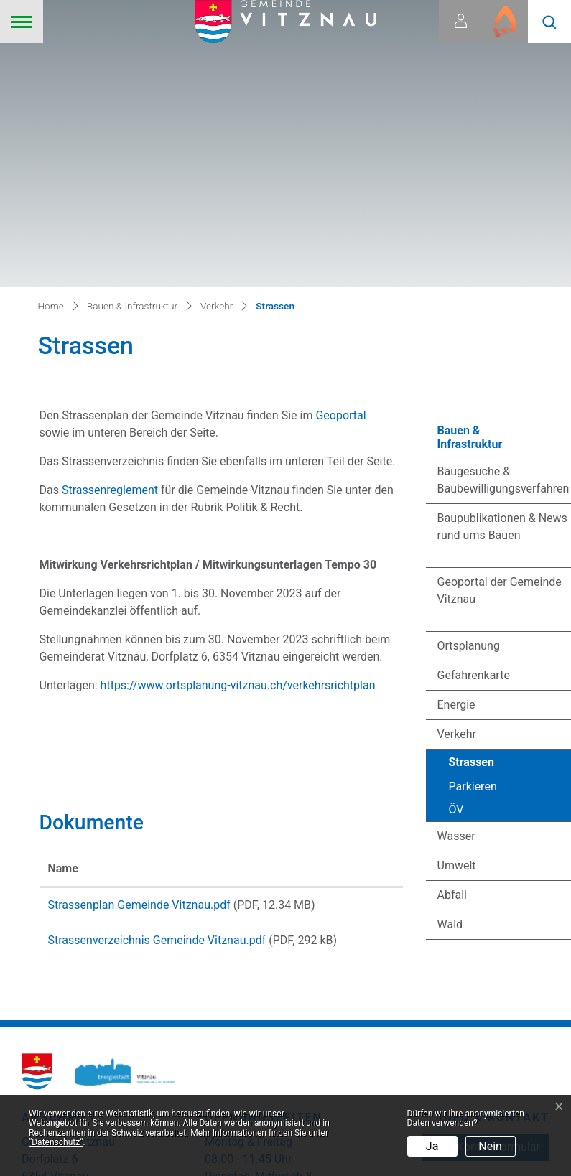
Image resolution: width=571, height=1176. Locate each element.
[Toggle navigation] (21, 21)
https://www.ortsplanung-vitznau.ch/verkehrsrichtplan (245, 415)
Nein (490, 1146)
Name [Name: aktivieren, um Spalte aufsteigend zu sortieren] (63, 598)
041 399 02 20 (512, 948)
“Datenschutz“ (56, 1142)
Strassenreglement (111, 220)
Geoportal (349, 145)
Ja (432, 1146)
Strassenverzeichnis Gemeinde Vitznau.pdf (157, 687)
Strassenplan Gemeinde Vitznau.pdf (139, 635)
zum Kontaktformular (486, 911)
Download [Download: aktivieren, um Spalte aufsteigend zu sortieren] (355, 598)
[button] (549, 21)
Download (362, 637)
